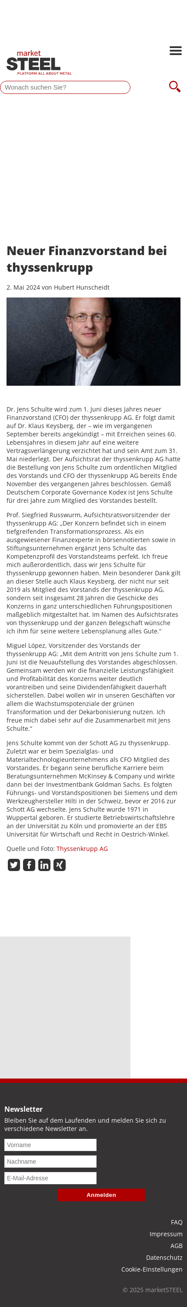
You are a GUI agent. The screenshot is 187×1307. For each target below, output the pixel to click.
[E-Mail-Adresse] (50, 1178)
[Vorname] (50, 1145)
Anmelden (101, 1195)
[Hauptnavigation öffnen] (176, 51)
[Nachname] (50, 1161)
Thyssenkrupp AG (82, 848)
